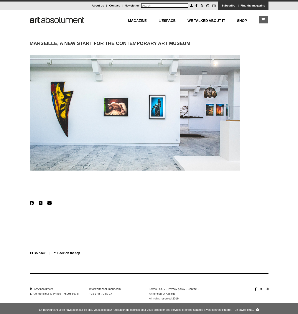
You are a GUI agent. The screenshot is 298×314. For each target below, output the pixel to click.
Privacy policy (176, 289)
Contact (114, 5)
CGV (162, 289)
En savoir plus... (245, 309)
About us (98, 5)
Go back (38, 253)
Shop (242, 21)
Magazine (137, 21)
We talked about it (206, 21)
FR (214, 5)
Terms (153, 289)
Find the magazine (252, 5)
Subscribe (228, 5)
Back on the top (67, 253)
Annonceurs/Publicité (162, 293)
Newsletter (132, 5)
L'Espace (167, 21)
